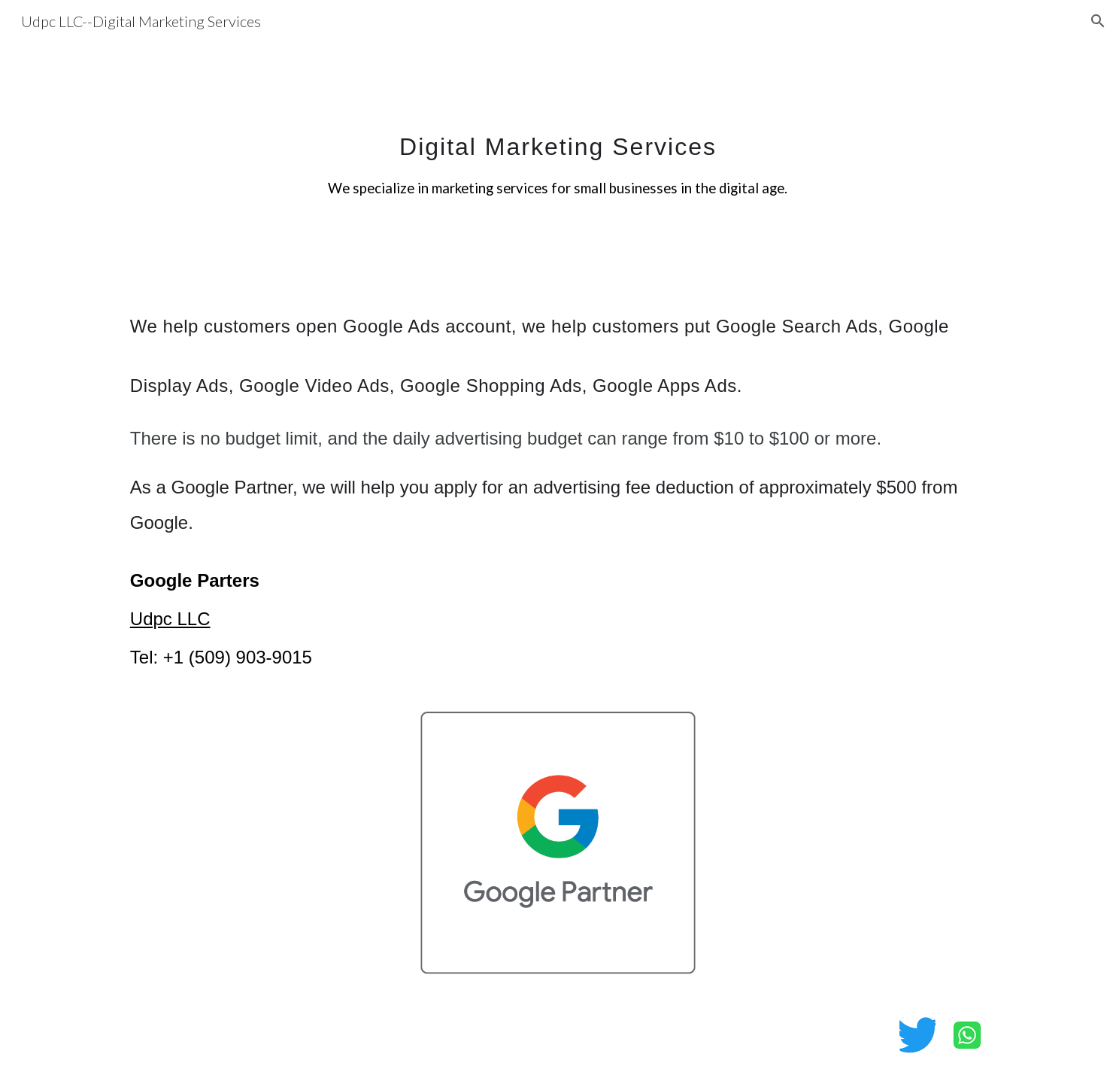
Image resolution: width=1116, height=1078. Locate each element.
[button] (1098, 21)
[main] (558, 154)
